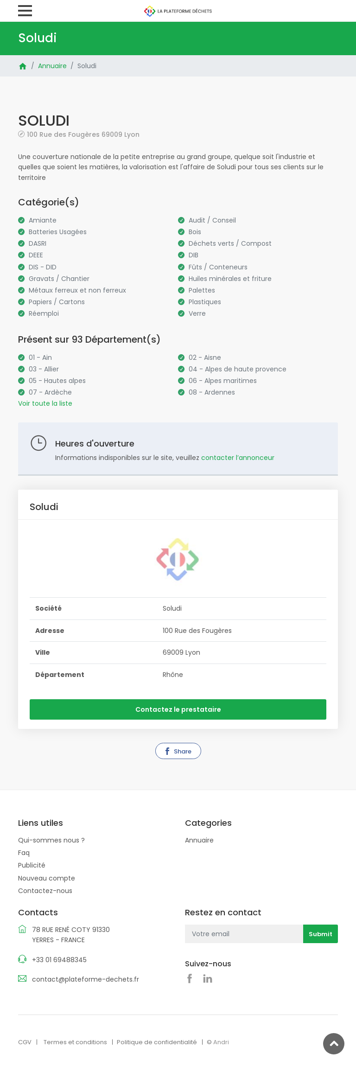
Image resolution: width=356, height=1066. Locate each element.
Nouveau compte (46, 878)
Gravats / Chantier (59, 278)
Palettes (202, 290)
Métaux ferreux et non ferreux (77, 290)
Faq (24, 852)
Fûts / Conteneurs (218, 267)
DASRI (37, 243)
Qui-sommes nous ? (51, 840)
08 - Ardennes (212, 392)
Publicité (31, 865)
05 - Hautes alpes (57, 380)
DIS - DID (43, 267)
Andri (221, 1042)
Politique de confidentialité (157, 1042)
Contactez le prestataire (178, 709)
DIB (193, 255)
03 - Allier (44, 369)
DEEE (36, 255)
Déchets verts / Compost (230, 243)
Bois (195, 231)
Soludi (86, 65)
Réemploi (44, 313)
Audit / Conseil (212, 220)
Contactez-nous (45, 890)
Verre (197, 313)
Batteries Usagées (58, 231)
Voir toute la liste (45, 403)
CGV (25, 1042)
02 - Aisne (205, 357)
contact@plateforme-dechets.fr (85, 979)
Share (177, 751)
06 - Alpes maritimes (223, 380)
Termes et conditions (75, 1042)
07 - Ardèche (50, 392)
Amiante (43, 220)
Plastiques (205, 301)
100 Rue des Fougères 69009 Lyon (83, 134)
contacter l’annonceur (237, 457)
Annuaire (52, 65)
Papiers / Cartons (57, 301)
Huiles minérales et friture (230, 278)
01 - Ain (40, 357)
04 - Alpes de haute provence (237, 369)
